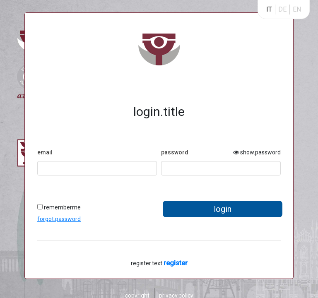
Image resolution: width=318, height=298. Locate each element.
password (174, 152)
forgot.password (59, 219)
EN (297, 9)
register (176, 263)
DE (282, 9)
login (222, 209)
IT (269, 9)
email (45, 152)
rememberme (59, 207)
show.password (257, 152)
